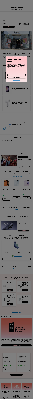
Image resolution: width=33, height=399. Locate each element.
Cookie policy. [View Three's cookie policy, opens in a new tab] (9, 72)
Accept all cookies (16, 77)
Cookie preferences (16, 80)
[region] (16, 69)
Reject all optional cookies (16, 75)
